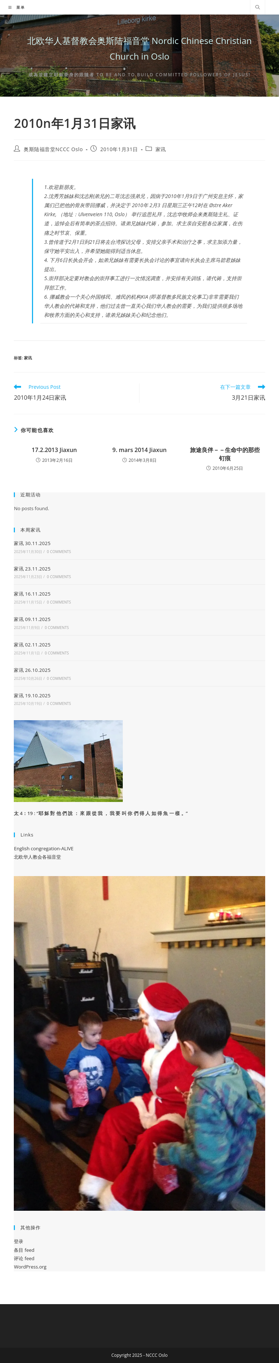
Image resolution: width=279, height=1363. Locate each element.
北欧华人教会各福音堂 (37, 857)
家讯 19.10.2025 (32, 695)
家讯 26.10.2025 (32, 670)
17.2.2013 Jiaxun (54, 450)
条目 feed (24, 1250)
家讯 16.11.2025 (32, 593)
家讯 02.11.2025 (32, 644)
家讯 (160, 149)
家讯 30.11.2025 (32, 543)
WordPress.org (30, 1266)
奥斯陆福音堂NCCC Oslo (53, 149)
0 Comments (59, 551)
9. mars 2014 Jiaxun (139, 450)
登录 (18, 1241)
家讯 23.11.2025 (32, 568)
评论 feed (24, 1258)
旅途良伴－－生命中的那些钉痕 (225, 454)
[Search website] (257, 8)
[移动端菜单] (16, 7)
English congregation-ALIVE (43, 848)
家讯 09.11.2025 (32, 619)
